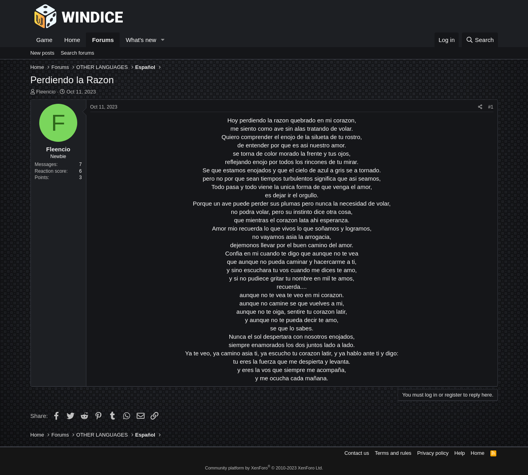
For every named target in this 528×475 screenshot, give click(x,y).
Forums (103, 39)
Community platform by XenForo (264, 467)
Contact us (356, 453)
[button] (162, 39)
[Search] (480, 39)
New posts (42, 53)
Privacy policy (432, 453)
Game (44, 39)
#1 (490, 107)
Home (72, 39)
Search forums (77, 53)
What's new (141, 39)
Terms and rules (393, 453)
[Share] (480, 107)
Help (459, 453)
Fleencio (45, 92)
